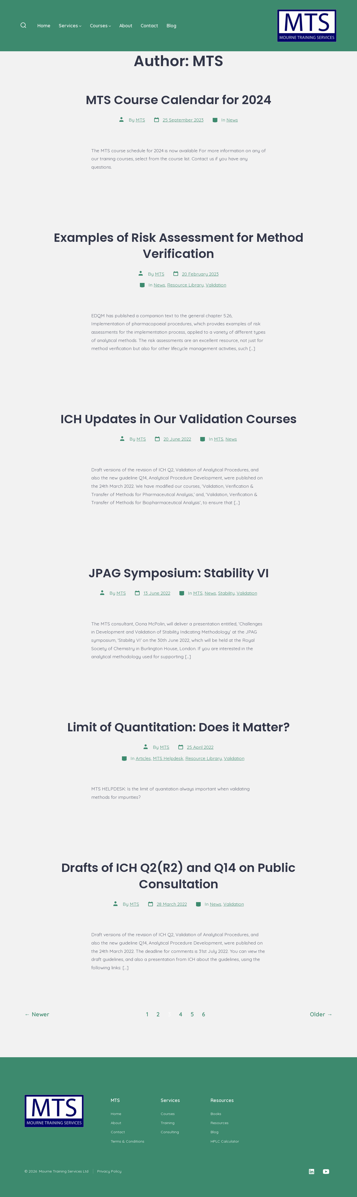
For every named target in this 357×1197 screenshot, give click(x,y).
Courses (100, 25)
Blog (171, 25)
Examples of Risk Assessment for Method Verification (178, 245)
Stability (226, 593)
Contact (149, 25)
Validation (216, 285)
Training (167, 1122)
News (232, 120)
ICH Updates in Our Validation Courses (179, 418)
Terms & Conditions (127, 1141)
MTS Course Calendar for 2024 (178, 99)
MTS (140, 120)
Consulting (170, 1132)
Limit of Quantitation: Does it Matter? (178, 727)
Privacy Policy (109, 1171)
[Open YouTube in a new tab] (326, 1171)
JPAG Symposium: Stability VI (178, 573)
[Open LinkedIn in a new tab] (311, 1171)
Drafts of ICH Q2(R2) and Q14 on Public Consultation (178, 875)
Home (43, 25)
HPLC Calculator (225, 1141)
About (125, 25)
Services (70, 25)
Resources (220, 1122)
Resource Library (185, 285)
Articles (143, 758)
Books (216, 1113)
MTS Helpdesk (168, 758)
